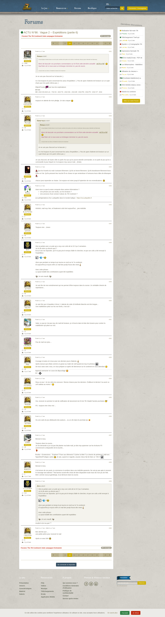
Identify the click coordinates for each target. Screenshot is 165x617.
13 (70, 43)
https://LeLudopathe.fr (84, 198)
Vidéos (43, 586)
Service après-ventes (70, 598)
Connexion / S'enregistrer (137, 8)
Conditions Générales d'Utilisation (71, 587)
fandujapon (27, 535)
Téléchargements (47, 591)
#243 (110, 115)
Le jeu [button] (45, 8)
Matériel (22, 591)
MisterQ (27, 123)
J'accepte (125, 613)
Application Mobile (48, 597)
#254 (110, 378)
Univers (22, 586)
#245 (110, 185)
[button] (108, 4)
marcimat (28, 308)
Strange (27, 174)
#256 (110, 416)
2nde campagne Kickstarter (52, 36)
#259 (110, 481)
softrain (28, 289)
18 (92, 43)
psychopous (27, 386)
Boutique (92, 8)
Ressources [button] (62, 8)
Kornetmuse (27, 59)
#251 (110, 319)
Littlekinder (27, 488)
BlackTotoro (27, 212)
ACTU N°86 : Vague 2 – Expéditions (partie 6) (49, 32)
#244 (110, 167)
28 (105, 43)
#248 (110, 242)
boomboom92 (27, 104)
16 (83, 43)
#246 (110, 204)
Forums (77, 8)
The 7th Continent (35, 36)
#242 (110, 97)
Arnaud (39, 56)
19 (97, 43)
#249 (110, 281)
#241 (110, 51)
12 (65, 43)
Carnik (27, 442)
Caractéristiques (25, 588)
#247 (110, 223)
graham (27, 327)
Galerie (21, 594)
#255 (110, 397)
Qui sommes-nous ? (70, 583)
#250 (110, 300)
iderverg (28, 231)
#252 (110, 338)
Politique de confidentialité (68, 592)
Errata (43, 594)
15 (79, 43)
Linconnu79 (27, 346)
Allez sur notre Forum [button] (131, 101)
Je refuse (135, 613)
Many (27, 364)
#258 (110, 462)
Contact (65, 596)
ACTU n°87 (100, 64)
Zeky (27, 250)
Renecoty (27, 469)
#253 (110, 357)
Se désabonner (122, 586)
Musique (44, 588)
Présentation (24, 583)
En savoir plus (113, 613)
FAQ (42, 583)
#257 (110, 435)
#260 (110, 528)
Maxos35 (27, 405)
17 (88, 43)
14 (74, 43)
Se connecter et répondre (66, 564)
